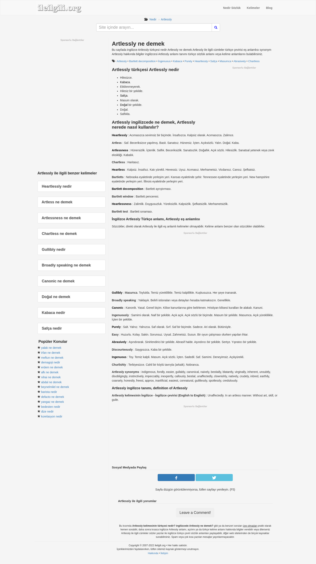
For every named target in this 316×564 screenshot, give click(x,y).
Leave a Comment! (195, 513)
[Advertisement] (244, 98)
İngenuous (164, 61)
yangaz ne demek (52, 401)
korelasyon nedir (51, 416)
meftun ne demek (52, 357)
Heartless (118, 169)
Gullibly (117, 292)
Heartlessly (201, 61)
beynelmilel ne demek (55, 387)
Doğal (124, 104)
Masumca (225, 61)
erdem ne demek (52, 367)
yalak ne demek (51, 347)
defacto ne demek (52, 396)
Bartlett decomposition (142, 61)
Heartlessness (122, 204)
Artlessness (120, 150)
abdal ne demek (51, 382)
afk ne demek (49, 372)
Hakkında (153, 553)
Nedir (152, 19)
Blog (269, 7)
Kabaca (177, 61)
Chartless (254, 61)
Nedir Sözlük (232, 7)
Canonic (117, 307)
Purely (188, 61)
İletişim (164, 553)
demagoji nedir (50, 362)
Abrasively (240, 61)
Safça (213, 61)
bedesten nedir (50, 406)
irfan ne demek (50, 352)
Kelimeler (253, 7)
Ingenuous (119, 357)
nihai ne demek (51, 377)
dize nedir (47, 411)
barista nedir (49, 392)
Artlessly (166, 19)
